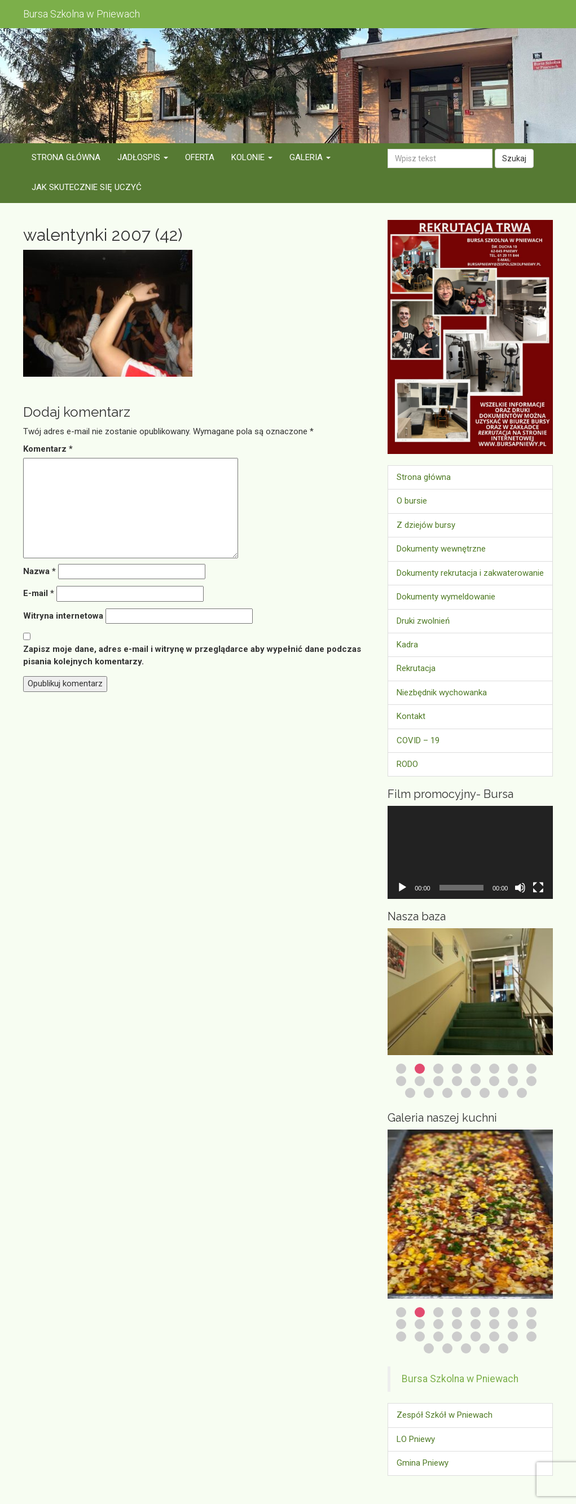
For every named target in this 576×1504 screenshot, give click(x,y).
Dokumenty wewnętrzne (441, 549)
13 (476, 1081)
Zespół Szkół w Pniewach (445, 1415)
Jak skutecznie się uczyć (87, 187)
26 (447, 1348)
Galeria (310, 157)
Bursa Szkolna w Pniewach (460, 1378)
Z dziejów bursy (426, 525)
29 (503, 1348)
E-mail (38, 593)
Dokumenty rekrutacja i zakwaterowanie (470, 573)
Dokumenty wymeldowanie (446, 597)
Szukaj (514, 158)
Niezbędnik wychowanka (442, 692)
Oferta (199, 157)
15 (513, 1081)
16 (531, 1081)
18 (429, 1093)
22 (503, 1093)
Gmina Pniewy (423, 1463)
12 (457, 1081)
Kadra (407, 644)
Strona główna (66, 157)
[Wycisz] (520, 887)
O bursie (412, 501)
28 (485, 1348)
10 (420, 1081)
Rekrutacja (416, 668)
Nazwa (39, 571)
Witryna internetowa (63, 616)
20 (466, 1093)
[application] (470, 852)
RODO (407, 764)
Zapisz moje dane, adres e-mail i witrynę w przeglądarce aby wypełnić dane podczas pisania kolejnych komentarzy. (192, 655)
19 (447, 1093)
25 (429, 1348)
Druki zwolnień (423, 621)
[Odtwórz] (402, 887)
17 (410, 1093)
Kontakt (411, 716)
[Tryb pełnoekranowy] (538, 887)
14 (494, 1081)
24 (531, 1336)
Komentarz (48, 449)
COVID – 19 (418, 740)
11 (438, 1081)
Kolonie (251, 157)
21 (485, 1093)
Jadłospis (142, 157)
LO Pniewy (416, 1439)
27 (466, 1348)
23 (522, 1093)
